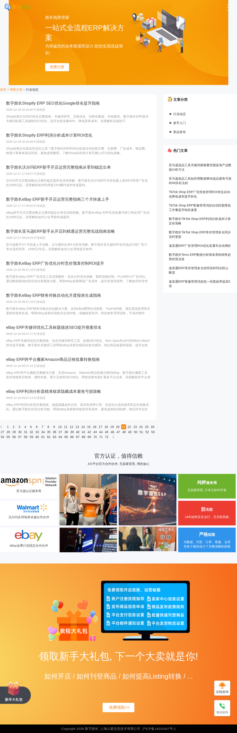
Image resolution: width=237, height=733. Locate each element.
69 (89, 437)
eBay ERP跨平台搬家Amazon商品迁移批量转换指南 (53, 359)
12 (71, 427)
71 (101, 437)
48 (124, 432)
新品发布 (179, 132)
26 (152, 427)
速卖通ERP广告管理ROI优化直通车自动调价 (200, 245)
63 (54, 437)
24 (141, 427)
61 (43, 437)
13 (77, 427)
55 (8, 437)
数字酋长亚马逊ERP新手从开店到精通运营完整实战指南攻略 (60, 231)
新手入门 (179, 123)
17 (100, 427)
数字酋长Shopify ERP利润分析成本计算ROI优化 (49, 135)
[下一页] (113, 438)
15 (89, 427)
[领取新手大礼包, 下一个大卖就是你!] (15, 692)
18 (106, 427)
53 (153, 432)
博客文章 (16, 89)
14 (83, 427)
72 (106, 437)
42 (89, 432)
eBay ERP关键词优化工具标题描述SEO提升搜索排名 (54, 327)
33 (37, 432)
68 (83, 437)
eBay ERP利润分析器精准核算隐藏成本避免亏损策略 (53, 391)
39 (72, 432)
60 (37, 437)
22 (129, 427)
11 (66, 427)
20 (118, 427)
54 (2, 437)
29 (14, 432)
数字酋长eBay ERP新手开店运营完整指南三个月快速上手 (57, 199)
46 (112, 432)
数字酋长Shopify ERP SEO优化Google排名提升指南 (53, 103)
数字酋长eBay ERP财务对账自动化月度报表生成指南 (53, 295)
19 (112, 427)
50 (136, 432)
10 (60, 427)
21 (123, 427)
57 (20, 437)
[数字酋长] (18, 6)
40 (78, 432)
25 (146, 427)
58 (26, 437)
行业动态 (32, 89)
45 (106, 432)
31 (26, 432)
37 (60, 432)
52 (147, 432)
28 (8, 432)
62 (49, 437)
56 (14, 437)
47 (118, 432)
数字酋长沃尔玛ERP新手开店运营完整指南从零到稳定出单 (58, 167)
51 (141, 432)
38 (66, 432)
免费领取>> (119, 707)
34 (43, 432)
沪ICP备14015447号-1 (159, 729)
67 (78, 437)
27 (2, 432)
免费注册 (57, 67)
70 (95, 437)
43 (95, 432)
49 (130, 432)
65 (66, 437)
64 (60, 437)
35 (49, 432)
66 (72, 437)
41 (83, 432)
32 (31, 432)
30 (20, 432)
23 (135, 427)
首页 (3, 89)
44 (101, 432)
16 (94, 427)
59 (31, 437)
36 (54, 432)
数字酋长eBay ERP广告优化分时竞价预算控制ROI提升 (55, 263)
